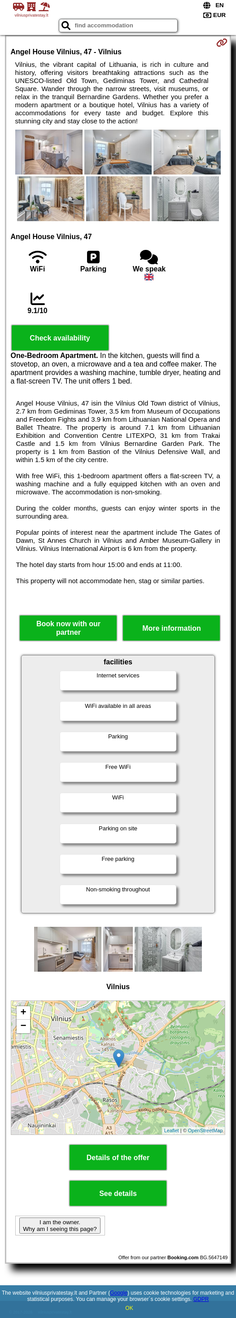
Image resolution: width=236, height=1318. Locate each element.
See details (118, 1193)
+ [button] (23, 1013)
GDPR (201, 1299)
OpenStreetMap (205, 1130)
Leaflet (171, 1130)
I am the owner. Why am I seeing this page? (59, 1225)
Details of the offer (118, 1157)
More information (171, 628)
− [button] (23, 1026)
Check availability (60, 338)
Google (118, 1293)
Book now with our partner (68, 628)
